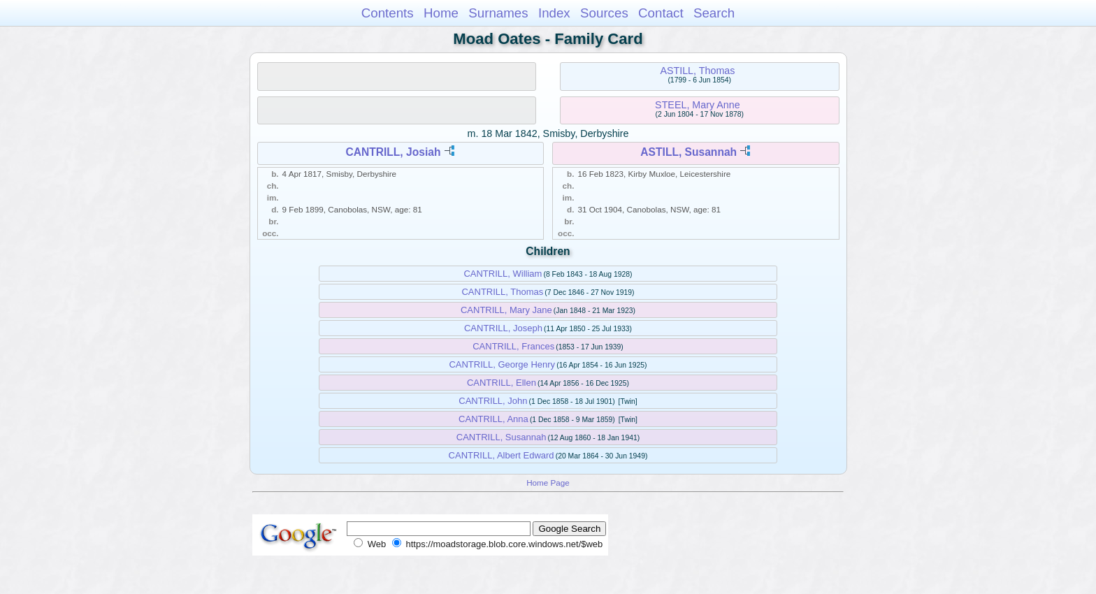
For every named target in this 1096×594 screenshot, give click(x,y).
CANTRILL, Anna (493, 419)
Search (714, 13)
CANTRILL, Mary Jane (506, 310)
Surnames (498, 13)
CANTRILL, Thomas (502, 292)
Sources (604, 13)
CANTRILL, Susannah (501, 437)
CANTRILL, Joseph (503, 328)
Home (441, 13)
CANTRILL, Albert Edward (501, 455)
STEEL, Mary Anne (697, 104)
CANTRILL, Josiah (392, 152)
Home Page (548, 482)
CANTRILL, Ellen (501, 382)
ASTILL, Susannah (688, 152)
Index (554, 13)
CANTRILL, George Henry (502, 364)
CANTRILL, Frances (513, 346)
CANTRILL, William (502, 273)
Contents (387, 13)
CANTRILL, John (493, 401)
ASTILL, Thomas (697, 70)
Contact (661, 13)
